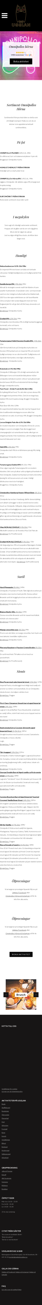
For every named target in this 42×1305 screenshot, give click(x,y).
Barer (3, 1133)
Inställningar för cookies (9, 1089)
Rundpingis (5, 1111)
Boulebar (5, 1189)
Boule (3, 1104)
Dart (3, 1122)
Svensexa (5, 1182)
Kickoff (4, 1175)
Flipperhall (5, 1118)
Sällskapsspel (6, 1154)
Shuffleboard (6, 1108)
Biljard (4, 1143)
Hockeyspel (5, 1150)
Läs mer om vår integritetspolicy (12, 1091)
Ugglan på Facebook (8, 1272)
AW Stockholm (6, 1178)
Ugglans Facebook (19, 892)
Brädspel (5, 1147)
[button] (21, 53)
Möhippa (5, 1185)
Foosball (4, 1129)
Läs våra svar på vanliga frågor (12, 1289)
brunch (4, 1136)
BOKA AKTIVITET (21, 954)
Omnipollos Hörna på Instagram (18, 896)
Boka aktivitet (21, 61)
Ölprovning (5, 1115)
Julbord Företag (7, 1171)
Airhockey (5, 1125)
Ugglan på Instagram (22, 1272)
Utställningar (6, 1140)
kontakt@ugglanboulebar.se (18, 1257)
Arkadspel (5, 1158)
